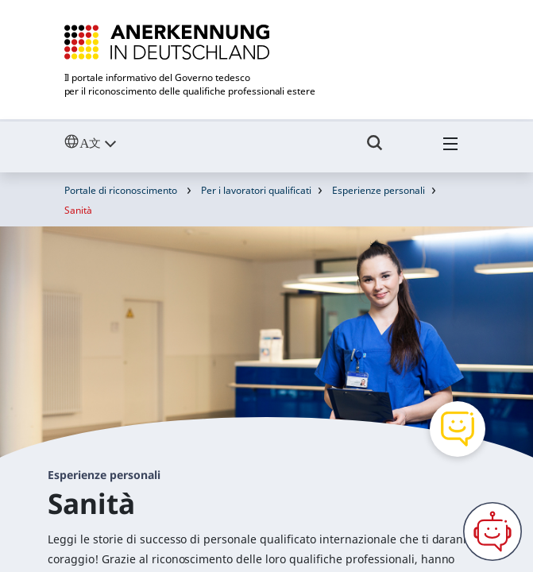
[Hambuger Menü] (450, 150)
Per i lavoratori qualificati (256, 190)
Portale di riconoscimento (120, 190)
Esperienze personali (378, 190)
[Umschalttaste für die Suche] (375, 150)
